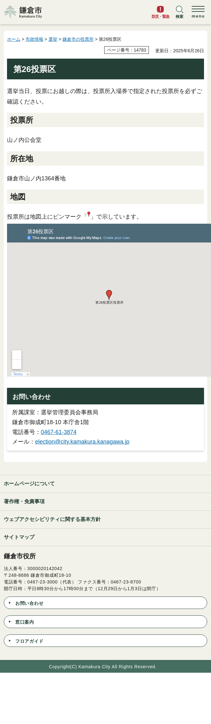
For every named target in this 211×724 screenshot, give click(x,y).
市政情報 (34, 39)
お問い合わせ (29, 603)
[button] (179, 15)
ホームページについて (29, 483)
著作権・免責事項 (24, 501)
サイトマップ (19, 537)
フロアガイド (29, 641)
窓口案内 (24, 622)
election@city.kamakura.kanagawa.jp (82, 441)
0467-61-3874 (58, 432)
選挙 (52, 39)
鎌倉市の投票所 (78, 39)
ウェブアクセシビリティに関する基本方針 (52, 519)
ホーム (13, 39)
